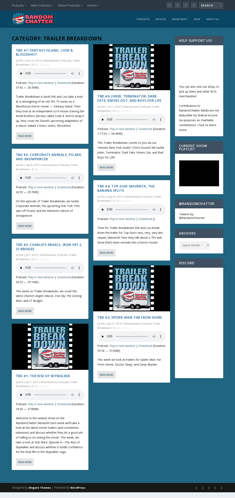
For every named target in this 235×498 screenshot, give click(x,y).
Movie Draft (180, 18)
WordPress (77, 487)
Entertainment (52, 60)
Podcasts (18, 5)
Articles (92, 5)
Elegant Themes (40, 487)
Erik (21, 60)
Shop (197, 18)
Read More (25, 135)
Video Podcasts (41, 5)
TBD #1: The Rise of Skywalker (43, 375)
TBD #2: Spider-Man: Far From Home (129, 317)
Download (64, 82)
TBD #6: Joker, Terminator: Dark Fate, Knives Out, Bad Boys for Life (129, 97)
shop (211, 86)
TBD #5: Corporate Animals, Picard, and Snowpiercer (49, 156)
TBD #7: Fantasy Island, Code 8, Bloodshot (45, 51)
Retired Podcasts (69, 5)
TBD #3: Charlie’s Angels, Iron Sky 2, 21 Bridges (49, 246)
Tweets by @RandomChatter (192, 215)
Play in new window (41, 82)
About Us (212, 18)
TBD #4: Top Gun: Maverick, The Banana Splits (126, 187)
